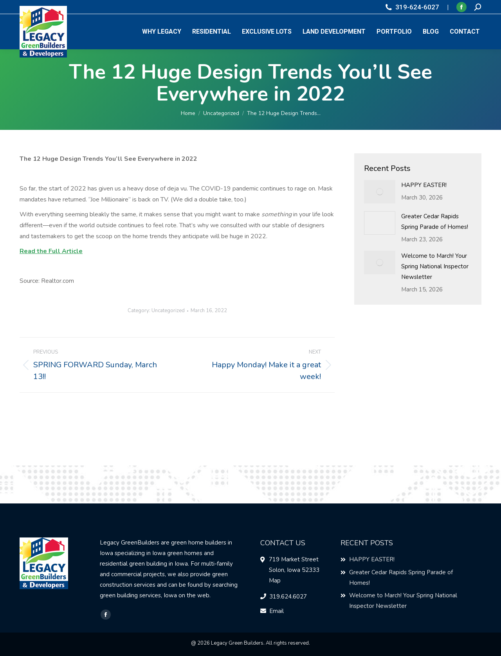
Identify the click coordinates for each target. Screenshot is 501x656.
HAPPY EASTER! (424, 185)
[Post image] (379, 191)
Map (275, 580)
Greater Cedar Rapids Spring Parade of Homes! (434, 221)
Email (276, 611)
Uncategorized (168, 310)
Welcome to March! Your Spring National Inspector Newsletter (435, 266)
